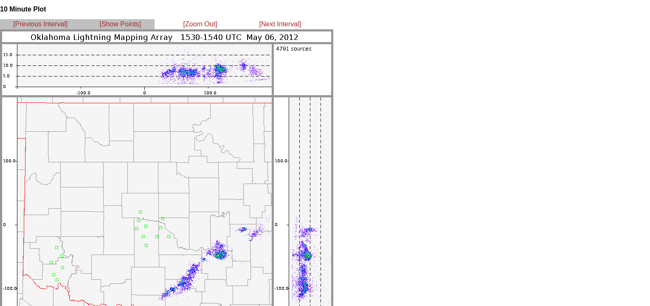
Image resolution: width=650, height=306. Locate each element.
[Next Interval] (280, 24)
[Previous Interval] (40, 24)
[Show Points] (120, 24)
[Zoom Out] (200, 24)
